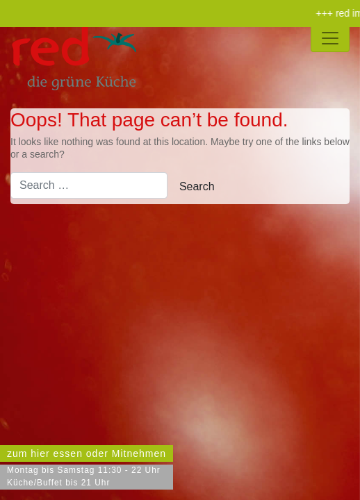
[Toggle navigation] (330, 38)
